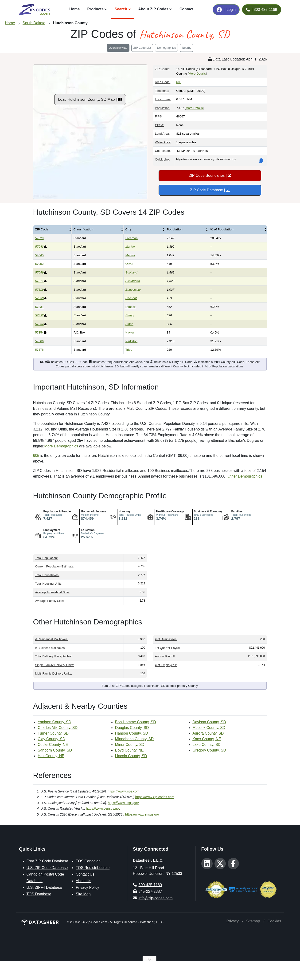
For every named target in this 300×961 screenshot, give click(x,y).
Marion (130, 246)
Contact (186, 9)
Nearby (186, 47)
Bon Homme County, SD (135, 722)
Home (74, 9)
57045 (39, 255)
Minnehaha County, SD (134, 739)
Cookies (274, 921)
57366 (39, 341)
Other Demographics (244, 476)
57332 (39, 315)
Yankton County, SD (54, 722)
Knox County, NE (206, 739)
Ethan (129, 324)
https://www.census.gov (103, 808)
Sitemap (253, 921)
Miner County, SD (129, 745)
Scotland (131, 272)
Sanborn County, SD (55, 750)
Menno (130, 255)
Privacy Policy (87, 887)
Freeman (131, 238)
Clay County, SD (51, 739)
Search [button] (121, 9)
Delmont (131, 298)
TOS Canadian (88, 861)
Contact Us (85, 874)
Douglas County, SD (132, 728)
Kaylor (129, 332)
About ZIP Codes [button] (153, 9)
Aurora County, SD (208, 733)
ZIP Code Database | (210, 190)
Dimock (130, 307)
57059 (39, 272)
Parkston (131, 341)
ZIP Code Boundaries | (210, 175)
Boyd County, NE (129, 750)
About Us (83, 881)
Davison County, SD (209, 722)
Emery (129, 315)
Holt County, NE (51, 756)
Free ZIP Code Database (47, 861)
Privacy (232, 921)
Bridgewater (133, 289)
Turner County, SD (53, 733)
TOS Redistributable (93, 868)
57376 (39, 349)
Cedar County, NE (53, 745)
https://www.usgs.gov (123, 803)
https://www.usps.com (123, 791)
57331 (39, 307)
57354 (39, 332)
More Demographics (61, 446)
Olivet (129, 263)
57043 (39, 246)
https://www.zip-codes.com (154, 797)
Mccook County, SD (208, 728)
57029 (39, 238)
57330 (39, 298)
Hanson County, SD (131, 733)
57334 (39, 324)
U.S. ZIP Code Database (47, 868)
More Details (197, 73)
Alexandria (132, 281)
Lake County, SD (206, 745)
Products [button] (95, 9)
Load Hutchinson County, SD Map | (90, 99)
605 (178, 82)
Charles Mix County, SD (58, 728)
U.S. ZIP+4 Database (44, 887)
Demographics (166, 47)
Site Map (83, 894)
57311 (39, 281)
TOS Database (39, 894)
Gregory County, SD (209, 750)
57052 (39, 263)
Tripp (128, 349)
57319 (39, 289)
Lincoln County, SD (131, 756)
